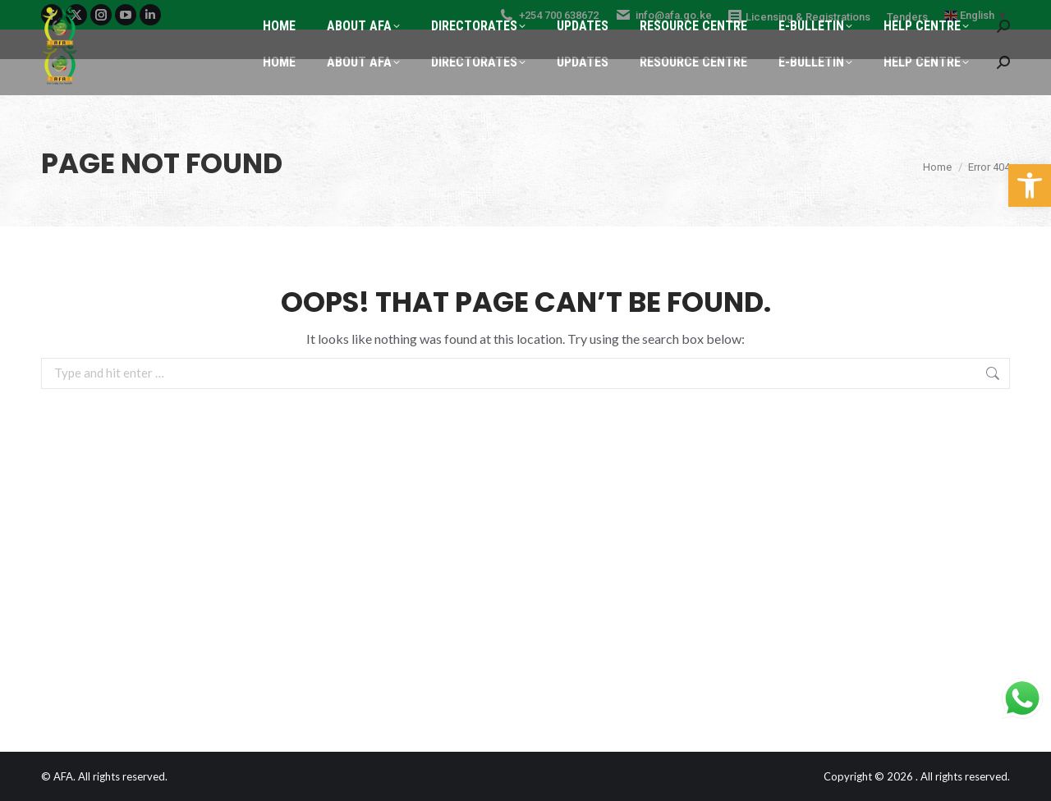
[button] (1029, 185)
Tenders (907, 17)
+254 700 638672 (548, 15)
